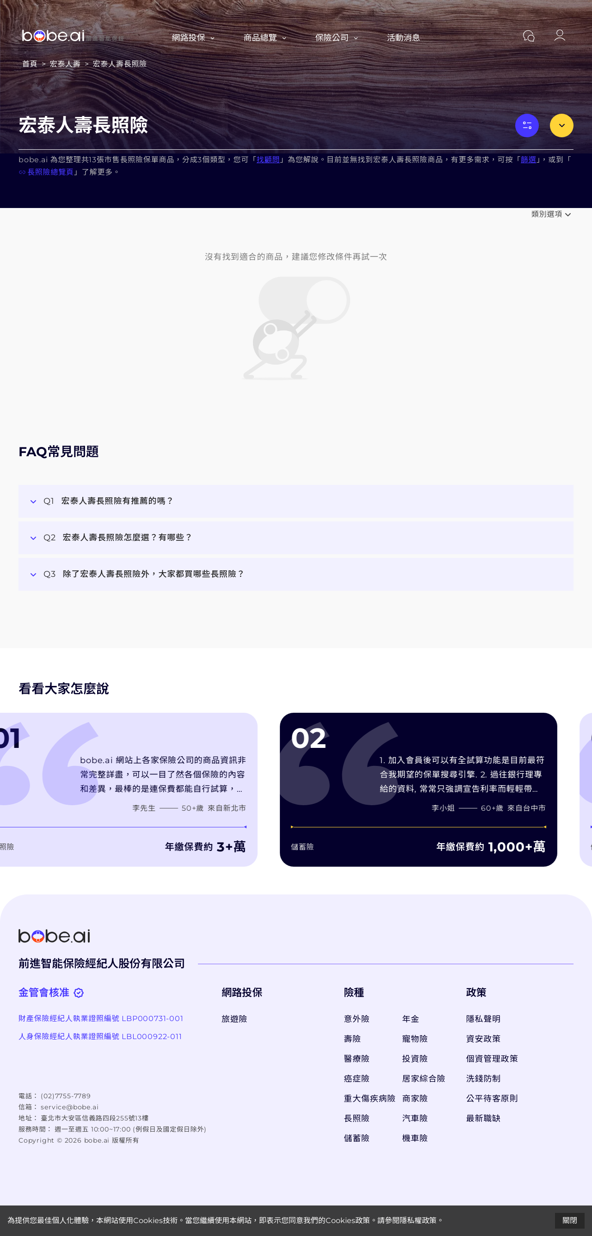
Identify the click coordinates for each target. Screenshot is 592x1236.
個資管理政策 (492, 1059)
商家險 (415, 1099)
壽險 (352, 1039)
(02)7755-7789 (66, 1096)
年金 (411, 1019)
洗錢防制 (483, 1079)
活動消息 (403, 38)
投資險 (415, 1059)
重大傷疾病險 (368, 1099)
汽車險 (415, 1119)
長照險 (357, 1119)
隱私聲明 (483, 1019)
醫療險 (357, 1059)
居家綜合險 (424, 1079)
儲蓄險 (357, 1138)
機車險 (415, 1138)
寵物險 (415, 1039)
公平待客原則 (492, 1099)
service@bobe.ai (70, 1107)
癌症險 (357, 1079)
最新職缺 (483, 1119)
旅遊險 (234, 1019)
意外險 (357, 1019)
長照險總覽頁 (46, 172)
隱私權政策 (418, 1220)
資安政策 (483, 1039)
